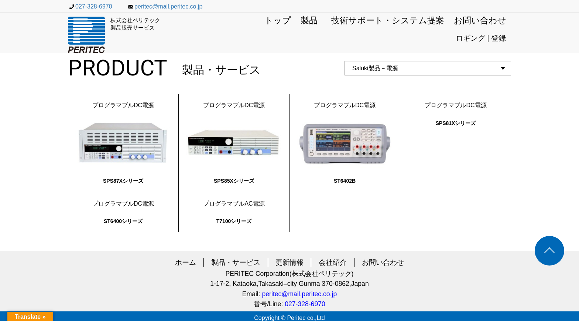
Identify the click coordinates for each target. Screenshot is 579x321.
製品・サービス (235, 262)
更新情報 (289, 262)
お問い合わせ (480, 21)
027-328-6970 (90, 6)
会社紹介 (333, 262)
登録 (498, 38)
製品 (309, 21)
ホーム (185, 262)
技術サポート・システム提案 (387, 21)
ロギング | (473, 38)
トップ (277, 21)
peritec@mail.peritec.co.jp (164, 6)
